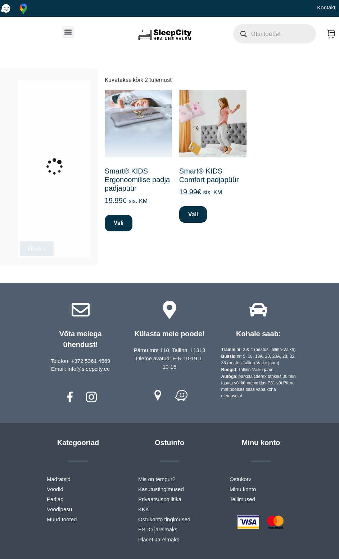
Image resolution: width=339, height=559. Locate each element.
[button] (68, 32)
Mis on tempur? (156, 479)
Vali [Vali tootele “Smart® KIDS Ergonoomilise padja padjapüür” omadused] (118, 223)
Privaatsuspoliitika (159, 499)
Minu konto (243, 489)
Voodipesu (59, 509)
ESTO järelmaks (157, 529)
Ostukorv (240, 479)
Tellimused (242, 499)
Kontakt (326, 7)
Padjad (55, 499)
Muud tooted (62, 519)
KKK (143, 509)
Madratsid (59, 479)
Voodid (55, 489)
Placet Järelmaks (158, 539)
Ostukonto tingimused (164, 519)
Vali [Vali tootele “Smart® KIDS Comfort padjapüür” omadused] (193, 214)
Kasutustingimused (161, 489)
